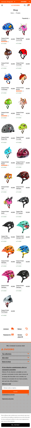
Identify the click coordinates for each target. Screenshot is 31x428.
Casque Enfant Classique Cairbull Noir (20, 275)
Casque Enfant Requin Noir (5, 133)
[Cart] (27, 5)
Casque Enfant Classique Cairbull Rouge (20, 181)
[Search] (24, 5)
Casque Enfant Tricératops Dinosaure (5, 87)
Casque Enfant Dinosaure (5, 39)
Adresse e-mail (6, 371)
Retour (20, 316)
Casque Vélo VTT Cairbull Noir (5, 227)
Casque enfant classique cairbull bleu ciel (20, 228)
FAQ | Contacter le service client (15, 333)
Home (12, 13)
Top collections (6, 341)
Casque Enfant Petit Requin (5, 298)
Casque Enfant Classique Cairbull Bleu (20, 252)
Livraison (6, 316)
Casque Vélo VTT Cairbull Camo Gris (19, 205)
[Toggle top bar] (29, 1)
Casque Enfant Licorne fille (20, 39)
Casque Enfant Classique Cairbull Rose (5, 275)
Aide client (5, 345)
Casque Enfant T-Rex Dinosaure (20, 157)
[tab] (8, 316)
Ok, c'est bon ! (15, 425)
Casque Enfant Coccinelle (20, 62)
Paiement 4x (7, 322)
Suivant (15, 379)
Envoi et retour (6, 349)
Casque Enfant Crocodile (20, 133)
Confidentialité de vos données (8, 382)
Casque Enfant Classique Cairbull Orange (5, 252)
